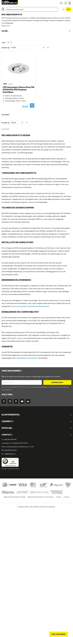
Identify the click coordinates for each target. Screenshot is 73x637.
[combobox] (32, 9)
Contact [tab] (7, 435)
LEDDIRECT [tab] (8, 421)
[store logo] (10, 2)
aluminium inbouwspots (39, 306)
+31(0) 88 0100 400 (9, 439)
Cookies (66, 497)
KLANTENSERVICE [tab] (11, 415)
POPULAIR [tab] (7, 428)
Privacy (58, 497)
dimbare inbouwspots (29, 358)
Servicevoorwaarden (59, 387)
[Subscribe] (57, 382)
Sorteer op (5, 47)
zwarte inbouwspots (19, 306)
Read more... (6, 25)
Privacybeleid (42, 387)
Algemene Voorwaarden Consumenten (41, 497)
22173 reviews (14, 468)
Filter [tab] (5, 31)
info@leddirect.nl (9, 454)
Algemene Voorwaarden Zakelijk (14, 497)
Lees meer (5, 129)
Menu (3, 10)
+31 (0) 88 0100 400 (9, 450)
